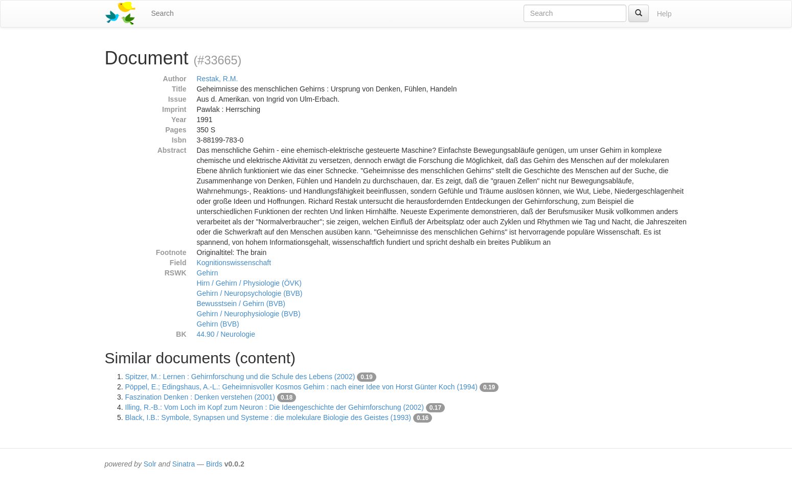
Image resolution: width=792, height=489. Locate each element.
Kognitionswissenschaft (234, 263)
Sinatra (183, 464)
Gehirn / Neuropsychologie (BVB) (250, 293)
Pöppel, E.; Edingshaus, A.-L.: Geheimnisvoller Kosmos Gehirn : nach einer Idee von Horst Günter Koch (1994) (301, 387)
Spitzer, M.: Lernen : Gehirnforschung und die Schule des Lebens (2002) (240, 376)
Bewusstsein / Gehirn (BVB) (241, 303)
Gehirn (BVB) (218, 324)
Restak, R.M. (217, 79)
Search (162, 13)
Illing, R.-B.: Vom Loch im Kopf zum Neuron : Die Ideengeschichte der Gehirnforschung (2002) (274, 407)
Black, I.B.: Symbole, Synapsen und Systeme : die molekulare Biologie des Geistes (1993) (268, 417)
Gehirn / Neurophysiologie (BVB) (249, 314)
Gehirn (207, 273)
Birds (214, 464)
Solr (150, 464)
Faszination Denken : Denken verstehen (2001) (200, 397)
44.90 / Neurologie (226, 334)
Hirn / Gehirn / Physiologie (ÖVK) (249, 283)
